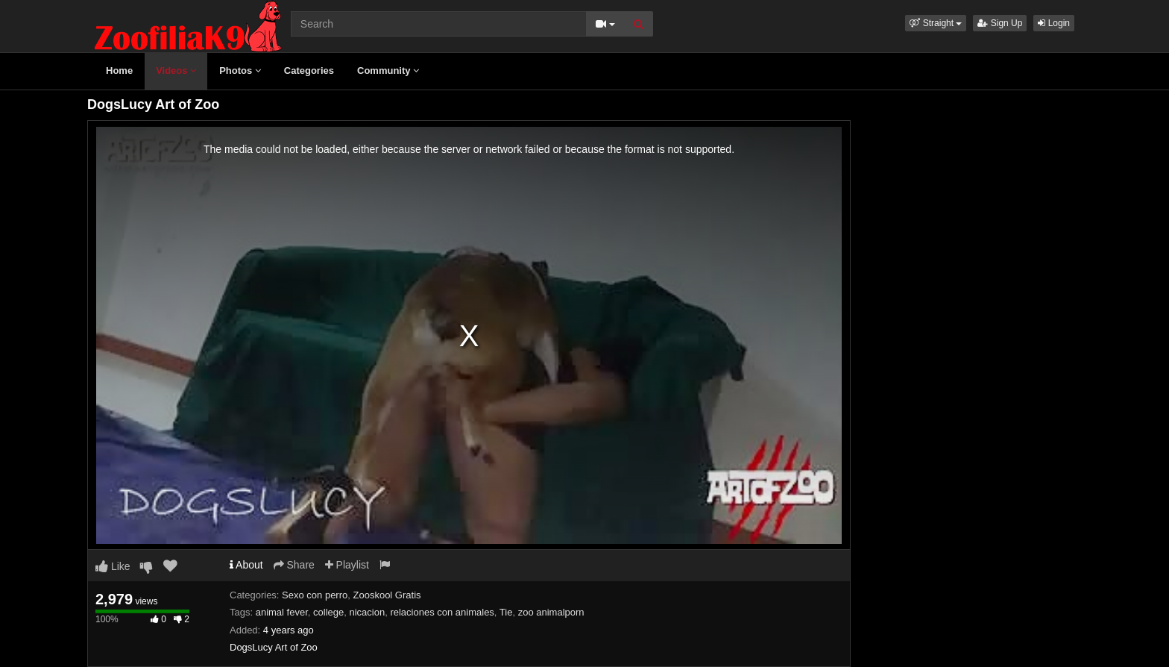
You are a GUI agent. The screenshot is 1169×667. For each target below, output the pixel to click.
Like (112, 566)
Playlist (347, 565)
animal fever (282, 612)
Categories (309, 70)
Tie (506, 612)
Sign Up (999, 23)
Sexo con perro (314, 595)
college (328, 612)
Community (388, 70)
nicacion (367, 612)
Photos (240, 70)
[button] (935, 23)
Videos (176, 70)
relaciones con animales (442, 612)
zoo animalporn (551, 612)
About (246, 565)
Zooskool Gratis (387, 595)
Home (119, 70)
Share (294, 565)
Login (1054, 23)
